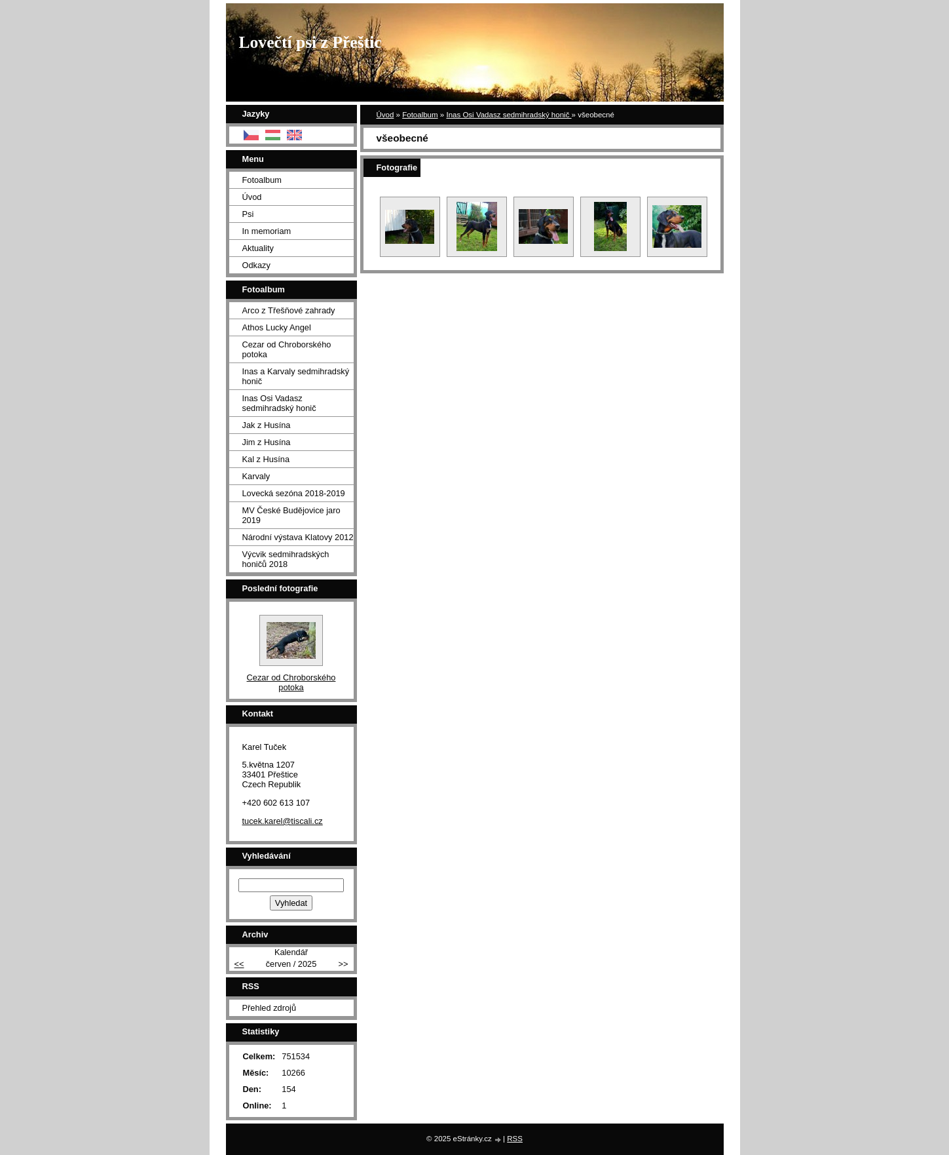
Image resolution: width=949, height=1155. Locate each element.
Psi (248, 214)
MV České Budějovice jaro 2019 (291, 515)
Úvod (385, 115)
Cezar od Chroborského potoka (286, 349)
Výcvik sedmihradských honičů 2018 (285, 559)
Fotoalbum (419, 115)
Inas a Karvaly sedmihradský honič (296, 376)
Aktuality (258, 248)
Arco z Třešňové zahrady (288, 310)
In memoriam (266, 231)
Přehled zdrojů (269, 1008)
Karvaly (256, 476)
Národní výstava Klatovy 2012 (298, 537)
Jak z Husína (266, 425)
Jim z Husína (266, 442)
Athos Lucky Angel (276, 327)
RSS (515, 1139)
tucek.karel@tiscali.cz (282, 821)
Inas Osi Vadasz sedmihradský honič (508, 115)
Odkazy (256, 265)
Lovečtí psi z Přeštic (310, 42)
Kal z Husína (266, 459)
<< (239, 964)
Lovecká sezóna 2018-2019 (293, 493)
